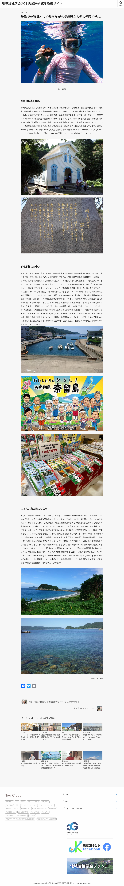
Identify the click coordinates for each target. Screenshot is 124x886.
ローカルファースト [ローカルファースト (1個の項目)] (47, 805)
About (65, 794)
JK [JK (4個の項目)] (17, 802)
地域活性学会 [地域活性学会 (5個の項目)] (11, 812)
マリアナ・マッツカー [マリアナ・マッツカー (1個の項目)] (29, 805)
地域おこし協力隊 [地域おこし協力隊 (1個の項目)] (13, 809)
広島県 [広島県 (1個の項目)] (33, 815)
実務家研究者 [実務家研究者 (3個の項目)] (22, 815)
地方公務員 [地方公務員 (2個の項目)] (35, 812)
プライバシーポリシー (72, 808)
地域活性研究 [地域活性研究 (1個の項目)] (23, 812)
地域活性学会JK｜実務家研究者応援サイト (32, 3)
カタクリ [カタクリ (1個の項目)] (46, 802)
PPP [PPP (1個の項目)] (23, 802)
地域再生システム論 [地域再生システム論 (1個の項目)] (39, 809)
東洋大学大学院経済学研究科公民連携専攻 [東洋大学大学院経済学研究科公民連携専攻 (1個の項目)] (21, 819)
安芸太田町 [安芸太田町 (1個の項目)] (10, 815)
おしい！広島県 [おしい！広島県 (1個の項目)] (34, 802)
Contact (66, 801)
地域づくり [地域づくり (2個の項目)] (26, 809)
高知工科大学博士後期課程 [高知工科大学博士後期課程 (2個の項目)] (47, 819)
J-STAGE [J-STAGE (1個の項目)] (10, 802)
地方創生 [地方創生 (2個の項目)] (46, 812)
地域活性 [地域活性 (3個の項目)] (53, 809)
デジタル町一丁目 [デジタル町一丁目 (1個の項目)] (13, 805)
